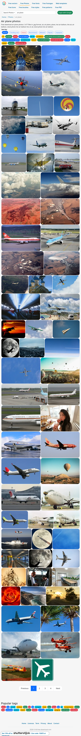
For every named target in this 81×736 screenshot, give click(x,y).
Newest (24, 32)
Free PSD (58, 7)
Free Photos (24, 3)
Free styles (35, 7)
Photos (10, 17)
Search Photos (8, 13)
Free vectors (12, 3)
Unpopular (59, 32)
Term (37, 723)
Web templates (61, 3)
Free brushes (23, 7)
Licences (31, 723)
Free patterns (47, 7)
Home (4, 17)
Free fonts (36, 3)
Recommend (33, 32)
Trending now (14, 32)
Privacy (43, 723)
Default (5, 32)
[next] (58, 688)
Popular (50, 32)
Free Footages (47, 3)
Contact (56, 723)
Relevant (42, 32)
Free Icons (12, 7)
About (49, 723)
